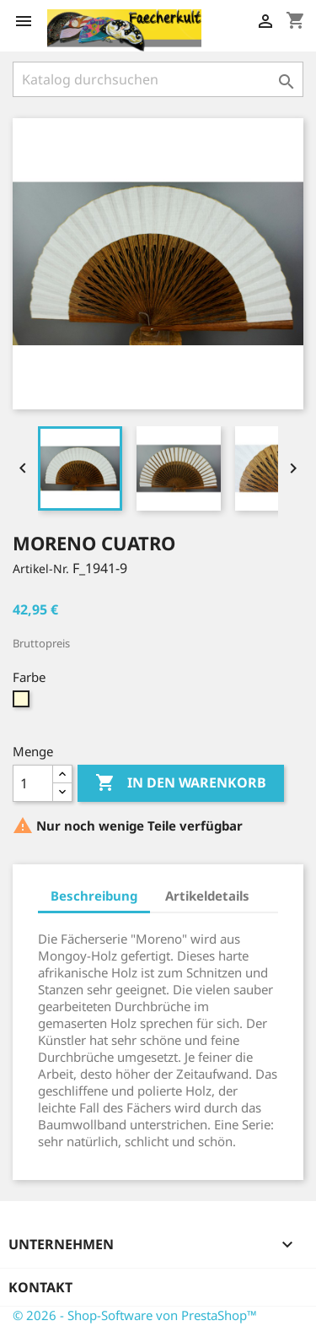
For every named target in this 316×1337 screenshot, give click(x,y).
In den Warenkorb (180, 783)
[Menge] (33, 783)
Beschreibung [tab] (94, 895)
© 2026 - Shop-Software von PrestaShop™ (135, 1315)
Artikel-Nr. (41, 568)
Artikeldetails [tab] (207, 895)
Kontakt (40, 1287)
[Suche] (158, 79)
